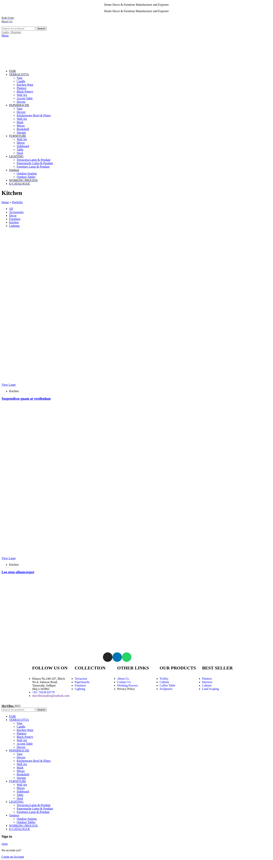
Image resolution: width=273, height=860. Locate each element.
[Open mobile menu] (5, 35)
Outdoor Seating (27, 173)
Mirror (21, 125)
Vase (19, 77)
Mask (20, 122)
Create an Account (13, 856)
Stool (20, 153)
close (5, 843)
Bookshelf (23, 129)
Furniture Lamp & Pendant (33, 166)
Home (5, 202)
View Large (9, 384)
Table (20, 149)
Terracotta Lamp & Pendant (33, 159)
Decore (21, 101)
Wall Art (22, 95)
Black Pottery (25, 91)
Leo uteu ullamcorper (18, 572)
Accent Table (25, 98)
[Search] (18, 29)
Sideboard (23, 146)
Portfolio (17, 202)
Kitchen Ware (25, 84)
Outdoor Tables (26, 176)
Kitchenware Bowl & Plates (34, 115)
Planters (22, 88)
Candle (21, 81)
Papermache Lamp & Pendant (35, 163)
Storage (21, 132)
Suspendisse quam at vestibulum (26, 399)
